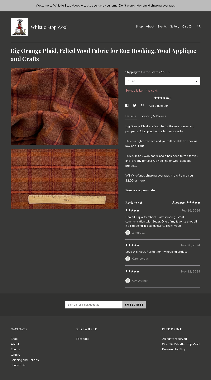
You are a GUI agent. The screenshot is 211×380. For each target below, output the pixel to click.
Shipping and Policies (25, 360)
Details (131, 116)
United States (150, 72)
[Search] (199, 27)
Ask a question (159, 106)
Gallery (174, 26)
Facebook (82, 339)
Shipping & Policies (153, 116)
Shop (139, 26)
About (150, 26)
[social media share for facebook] (127, 106)
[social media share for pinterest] (143, 106)
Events (162, 26)
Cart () (187, 26)
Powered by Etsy (173, 349)
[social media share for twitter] (135, 106)
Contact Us (18, 365)
